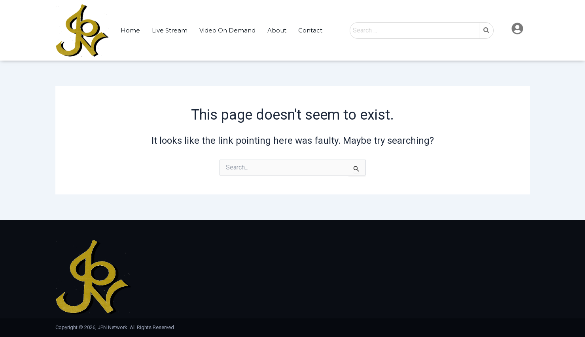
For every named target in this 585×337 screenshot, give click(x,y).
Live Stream (169, 30)
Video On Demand (227, 30)
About (276, 30)
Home (130, 30)
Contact (310, 30)
